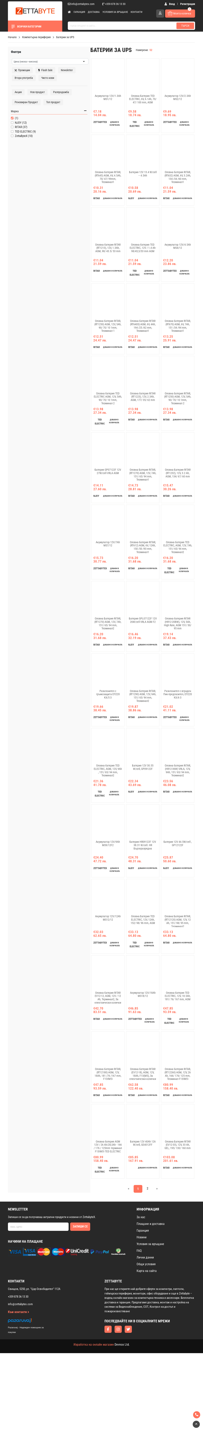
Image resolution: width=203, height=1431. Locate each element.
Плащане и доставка (151, 1302)
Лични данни (145, 1335)
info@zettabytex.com (81, 4)
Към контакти (18, 1390)
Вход (170, 4)
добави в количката (97, 129)
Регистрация (187, 4)
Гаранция (79, 11)
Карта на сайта (147, 1349)
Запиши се (80, 1304)
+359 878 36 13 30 (113, 4)
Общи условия (146, 1342)
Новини (142, 1315)
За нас (141, 1295)
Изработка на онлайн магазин (94, 1422)
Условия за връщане (115, 11)
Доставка (94, 11)
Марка (13, 126)
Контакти (136, 11)
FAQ (139, 1328)
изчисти (58, 49)
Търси (185, 25)
